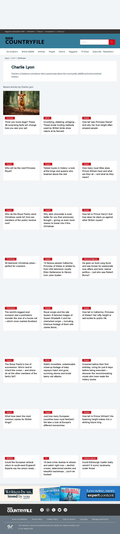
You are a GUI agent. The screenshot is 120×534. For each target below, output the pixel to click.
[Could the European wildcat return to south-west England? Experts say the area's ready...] (21, 443)
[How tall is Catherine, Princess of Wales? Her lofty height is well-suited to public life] (99, 293)
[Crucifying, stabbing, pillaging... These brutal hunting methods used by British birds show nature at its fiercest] (60, 103)
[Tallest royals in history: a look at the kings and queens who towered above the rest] (60, 149)
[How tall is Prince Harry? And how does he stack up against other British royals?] (99, 195)
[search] (112, 42)
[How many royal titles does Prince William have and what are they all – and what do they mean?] (99, 149)
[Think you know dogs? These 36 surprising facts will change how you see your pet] (21, 103)
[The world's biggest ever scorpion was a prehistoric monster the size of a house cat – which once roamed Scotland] (21, 293)
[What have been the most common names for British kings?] (21, 397)
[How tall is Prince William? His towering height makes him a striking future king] (99, 397)
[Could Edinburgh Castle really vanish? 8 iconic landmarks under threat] (99, 443)
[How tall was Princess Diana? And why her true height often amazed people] (99, 103)
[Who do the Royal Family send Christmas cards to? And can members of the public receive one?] (21, 195)
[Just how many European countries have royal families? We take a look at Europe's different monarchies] (60, 397)
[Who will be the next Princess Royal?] (21, 149)
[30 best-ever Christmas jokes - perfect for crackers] (21, 244)
